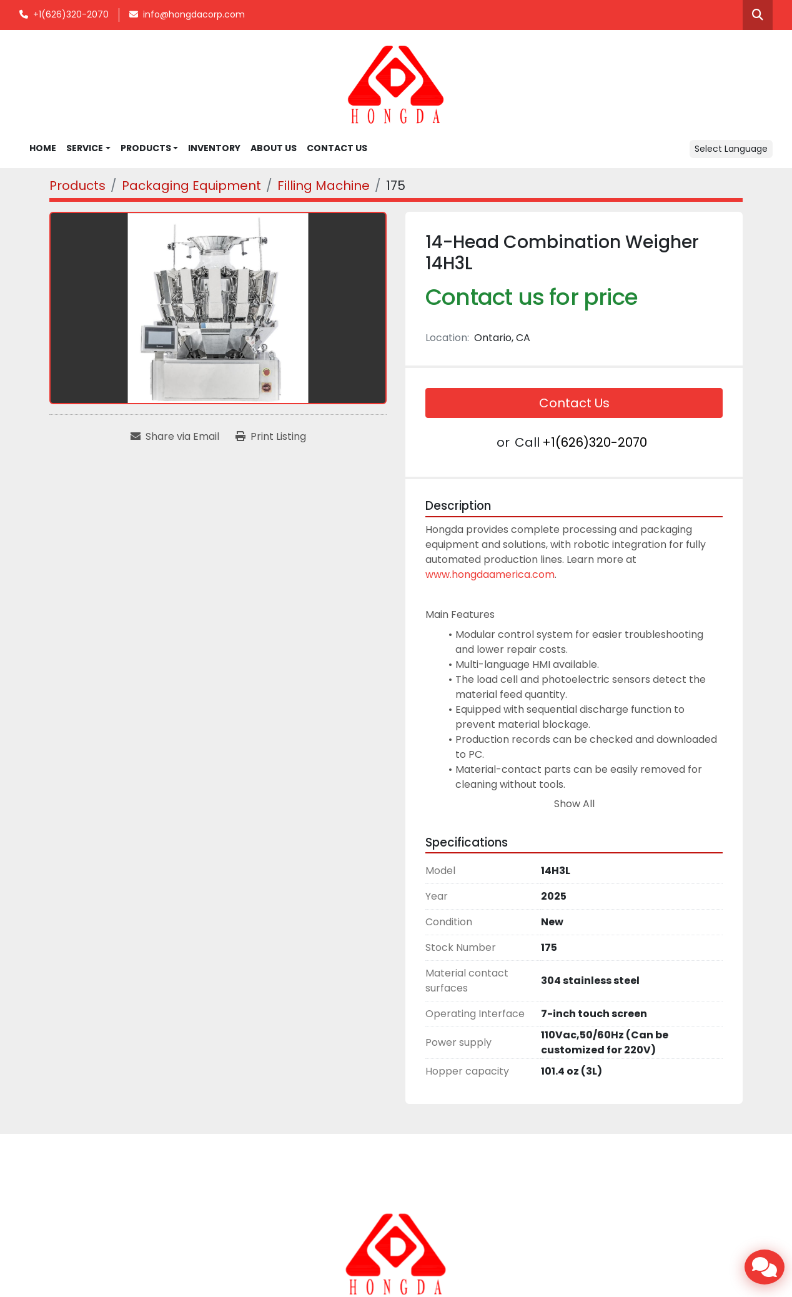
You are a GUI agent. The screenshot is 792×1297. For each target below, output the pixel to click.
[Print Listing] (270, 437)
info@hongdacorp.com (194, 14)
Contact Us (574, 403)
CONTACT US (337, 148)
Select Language (731, 148)
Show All (574, 804)
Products (146, 148)
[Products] (77, 185)
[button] (150, 148)
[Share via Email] (174, 437)
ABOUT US (273, 148)
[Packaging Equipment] (191, 185)
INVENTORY (214, 148)
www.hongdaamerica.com (490, 574)
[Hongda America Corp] (396, 1254)
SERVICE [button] (84, 148)
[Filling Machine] (323, 185)
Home (42, 148)
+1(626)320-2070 (71, 14)
